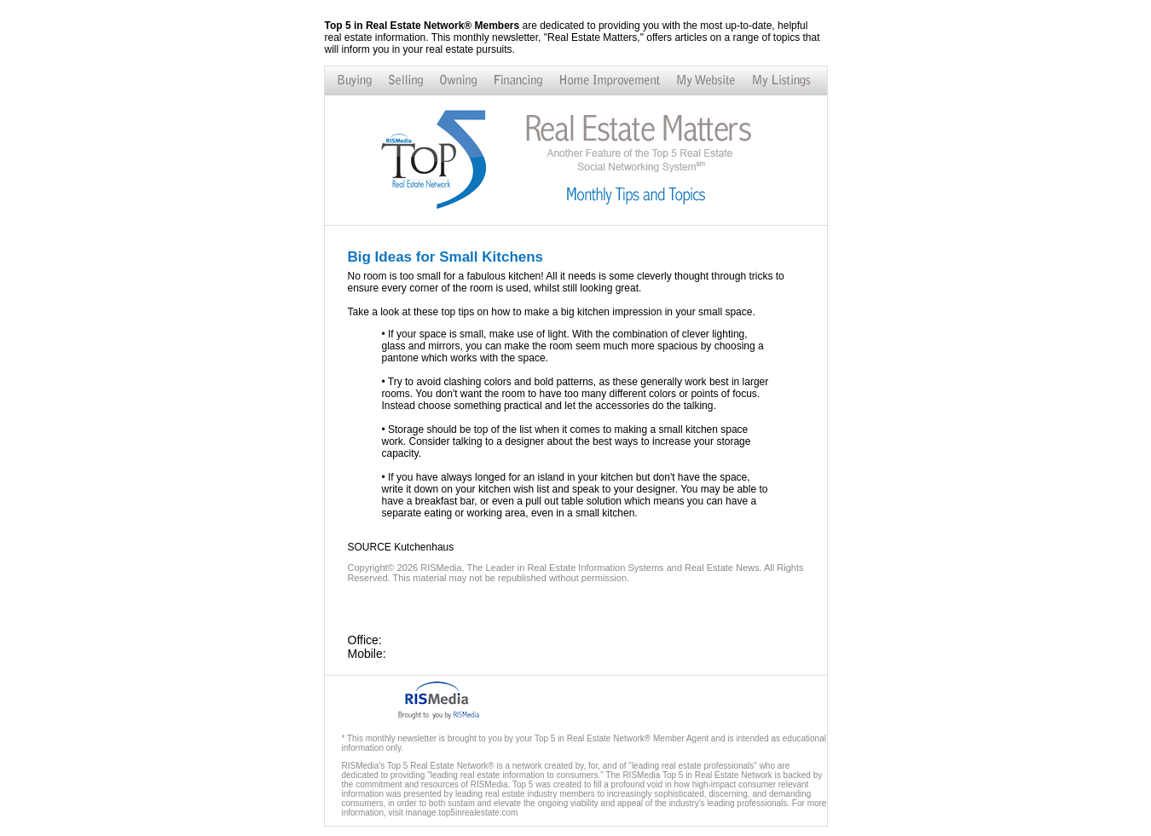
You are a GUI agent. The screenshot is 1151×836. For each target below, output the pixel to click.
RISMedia (440, 567)
